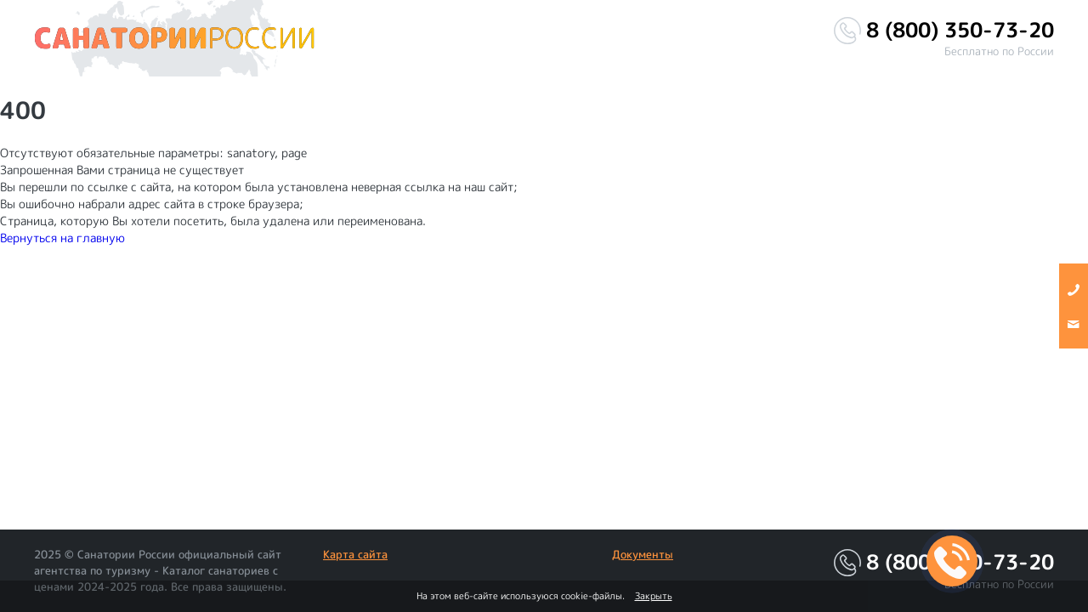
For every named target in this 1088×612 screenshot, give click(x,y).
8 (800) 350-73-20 (960, 30)
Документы (642, 554)
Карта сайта (355, 554)
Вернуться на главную (62, 238)
